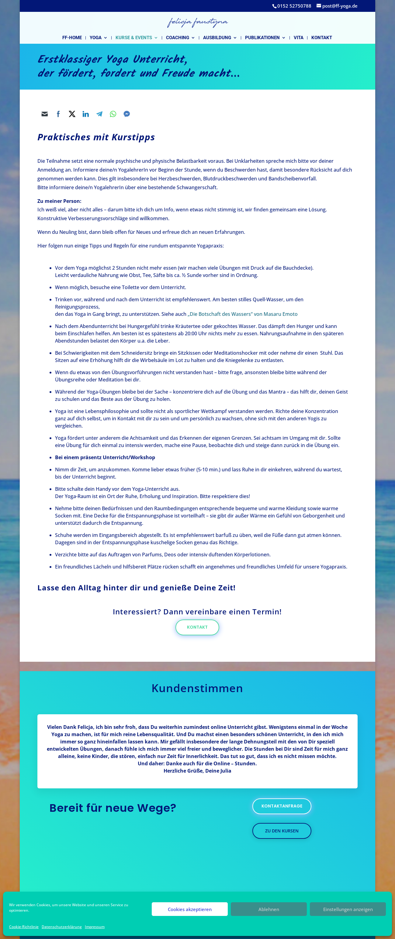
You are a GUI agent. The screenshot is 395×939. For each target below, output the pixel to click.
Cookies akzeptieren (190, 909)
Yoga (96, 38)
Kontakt (321, 38)
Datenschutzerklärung (62, 926)
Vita (298, 38)
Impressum (95, 926)
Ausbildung (217, 38)
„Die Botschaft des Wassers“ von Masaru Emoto (243, 314)
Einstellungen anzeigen (348, 909)
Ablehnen (268, 909)
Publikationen (262, 38)
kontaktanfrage (282, 806)
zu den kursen (282, 831)
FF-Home (72, 38)
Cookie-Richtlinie (24, 926)
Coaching (177, 38)
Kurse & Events (134, 38)
